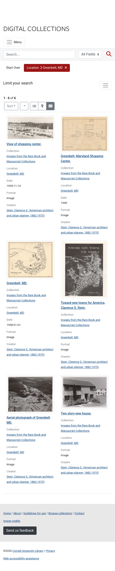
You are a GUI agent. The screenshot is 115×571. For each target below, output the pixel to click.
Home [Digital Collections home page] (7, 513)
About (17, 513)
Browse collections (60, 513)
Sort (10, 106)
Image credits (11, 521)
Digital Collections (36, 28)
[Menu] (14, 42)
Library (16, 20)
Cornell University (25, 8)
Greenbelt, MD (15, 173)
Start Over (13, 68)
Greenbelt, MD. (17, 283)
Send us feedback (20, 530)
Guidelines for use (34, 513)
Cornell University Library (27, 550)
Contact (79, 513)
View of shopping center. (24, 144)
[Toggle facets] (105, 85)
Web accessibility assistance (21, 558)
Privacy (50, 550)
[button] (47, 68)
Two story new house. (76, 413)
